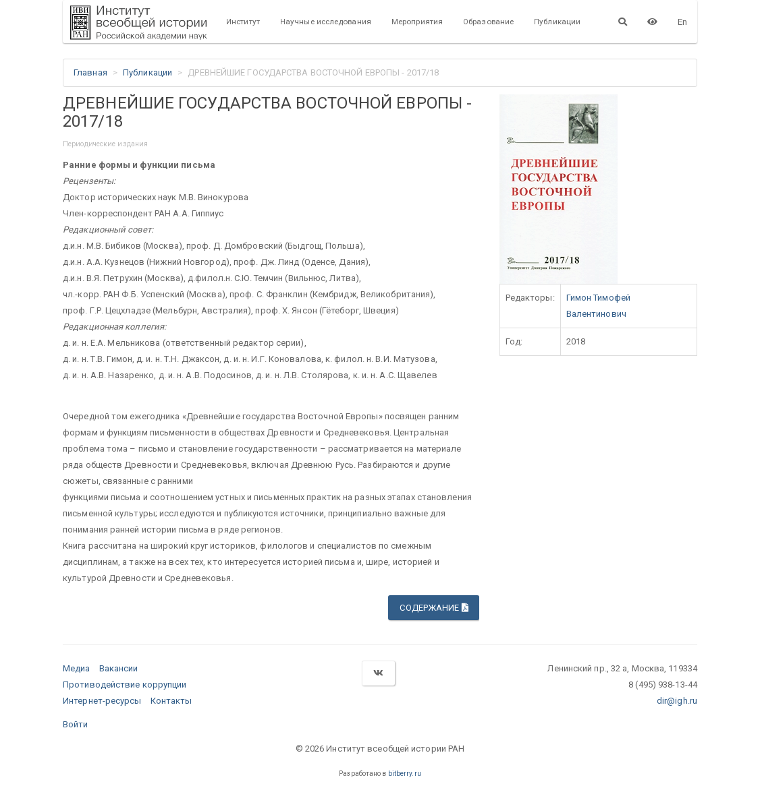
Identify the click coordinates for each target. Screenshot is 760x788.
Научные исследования (325, 21)
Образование (488, 21)
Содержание (434, 608)
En (682, 22)
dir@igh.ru (677, 701)
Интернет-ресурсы (102, 701)
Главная (90, 72)
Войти (75, 724)
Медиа (76, 668)
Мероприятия (417, 21)
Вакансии (118, 668)
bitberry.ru (404, 773)
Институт (243, 21)
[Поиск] (622, 21)
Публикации (557, 21)
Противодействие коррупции (125, 684)
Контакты (171, 701)
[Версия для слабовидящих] (652, 21)
